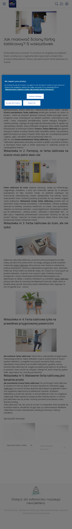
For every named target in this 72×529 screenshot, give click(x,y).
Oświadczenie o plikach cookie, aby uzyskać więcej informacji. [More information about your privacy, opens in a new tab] (29, 89)
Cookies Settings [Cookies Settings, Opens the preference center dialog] (35, 96)
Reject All (31, 103)
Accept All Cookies (13, 103)
